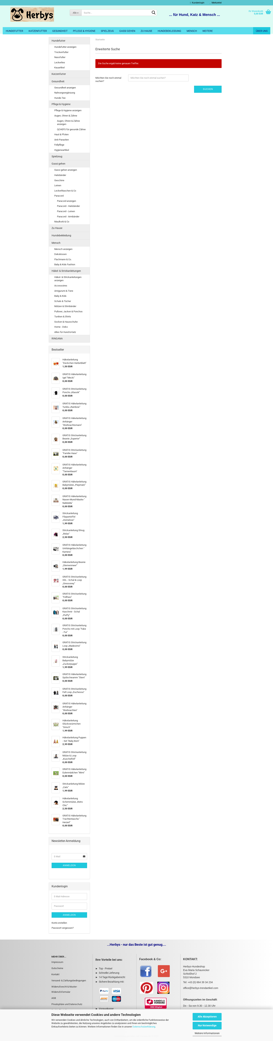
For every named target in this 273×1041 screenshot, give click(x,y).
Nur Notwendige (207, 1025)
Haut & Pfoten (61, 134)
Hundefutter (14, 30)
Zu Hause (146, 30)
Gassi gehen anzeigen (65, 170)
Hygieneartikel (61, 150)
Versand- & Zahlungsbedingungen (68, 980)
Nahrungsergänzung (64, 92)
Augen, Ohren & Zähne (65, 115)
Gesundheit (60, 30)
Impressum (57, 962)
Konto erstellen (59, 922)
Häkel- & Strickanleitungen (66, 270)
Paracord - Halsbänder (68, 206)
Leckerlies (59, 62)
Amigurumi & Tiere (63, 290)
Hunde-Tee (60, 98)
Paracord (59, 195)
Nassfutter (59, 57)
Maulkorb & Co (61, 221)
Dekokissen (60, 254)
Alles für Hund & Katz (65, 332)
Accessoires (60, 285)
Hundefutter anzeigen (65, 47)
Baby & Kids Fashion (64, 264)
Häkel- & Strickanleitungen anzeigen (67, 279)
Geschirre (59, 180)
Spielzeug (107, 30)
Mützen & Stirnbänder (65, 306)
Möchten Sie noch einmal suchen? (108, 79)
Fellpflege (59, 144)
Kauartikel (59, 67)
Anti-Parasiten (61, 139)
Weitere (207, 30)
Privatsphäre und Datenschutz (66, 1004)
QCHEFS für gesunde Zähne (71, 129)
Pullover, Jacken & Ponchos (68, 311)
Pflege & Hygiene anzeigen (67, 110)
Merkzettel (216, 2)
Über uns (262, 30)
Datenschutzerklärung (144, 1026)
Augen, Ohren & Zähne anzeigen (68, 123)
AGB (53, 998)
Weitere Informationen (207, 1033)
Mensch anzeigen (63, 249)
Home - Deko (61, 326)
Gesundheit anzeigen (65, 87)
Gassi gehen (127, 30)
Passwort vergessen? (63, 928)
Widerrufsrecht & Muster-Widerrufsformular (64, 989)
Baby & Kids (60, 296)
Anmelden (69, 865)
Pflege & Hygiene (84, 30)
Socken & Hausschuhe (66, 321)
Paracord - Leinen (66, 211)
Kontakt (55, 974)
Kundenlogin (197, 2)
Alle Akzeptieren (207, 1016)
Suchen (208, 89)
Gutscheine (57, 968)
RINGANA (57, 338)
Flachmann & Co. (63, 259)
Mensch (192, 30)
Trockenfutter (61, 52)
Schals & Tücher (62, 301)
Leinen (57, 185)
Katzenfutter (38, 30)
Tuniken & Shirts (62, 316)
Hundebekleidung (169, 30)
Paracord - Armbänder (68, 216)
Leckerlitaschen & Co (65, 190)
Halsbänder (60, 175)
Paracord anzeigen (66, 201)
